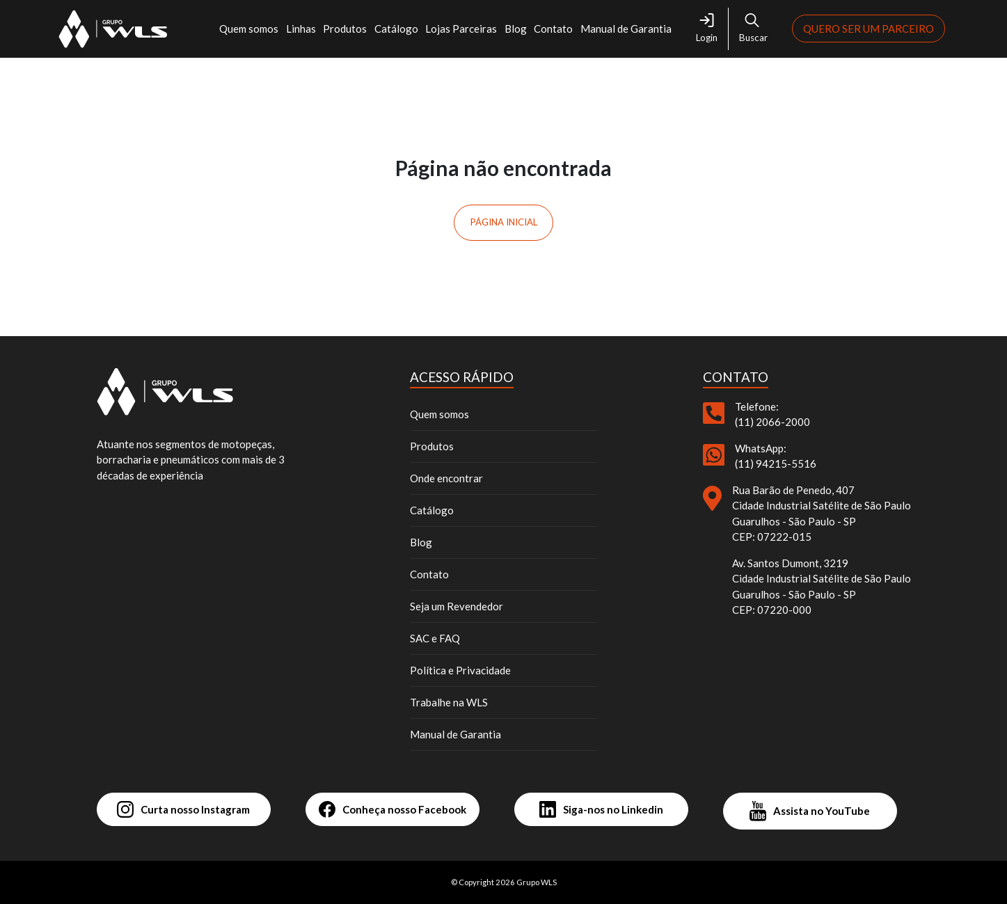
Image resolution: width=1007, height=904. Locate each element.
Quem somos (248, 28)
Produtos (345, 28)
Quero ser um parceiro (868, 28)
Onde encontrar (446, 478)
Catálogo (396, 28)
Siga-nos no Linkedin (601, 809)
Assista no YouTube (810, 811)
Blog (516, 28)
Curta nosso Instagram (183, 809)
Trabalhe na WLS (449, 702)
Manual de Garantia (626, 28)
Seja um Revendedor (456, 606)
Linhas (301, 28)
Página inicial (503, 222)
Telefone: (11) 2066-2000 (772, 414)
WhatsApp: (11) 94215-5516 (775, 456)
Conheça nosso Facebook (392, 809)
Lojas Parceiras (461, 28)
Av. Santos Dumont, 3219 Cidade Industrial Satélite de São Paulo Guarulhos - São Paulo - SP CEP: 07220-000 (821, 587)
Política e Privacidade (460, 670)
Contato (553, 28)
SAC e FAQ (435, 638)
